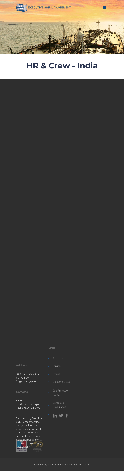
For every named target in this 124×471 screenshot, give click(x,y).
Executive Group (62, 383)
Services (57, 367)
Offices (56, 375)
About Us (58, 360)
